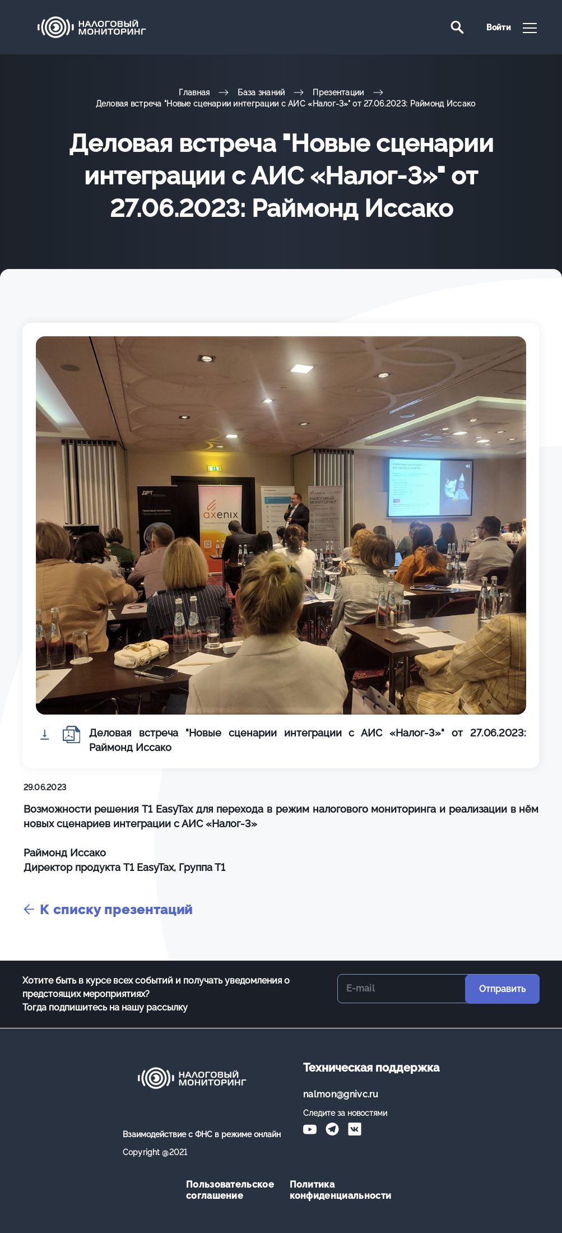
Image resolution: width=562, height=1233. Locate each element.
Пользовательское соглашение (229, 1190)
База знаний (261, 92)
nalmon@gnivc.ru (341, 1094)
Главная (194, 92)
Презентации (338, 92)
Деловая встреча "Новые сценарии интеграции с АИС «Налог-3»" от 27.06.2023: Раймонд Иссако (286, 103)
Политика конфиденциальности (333, 1190)
